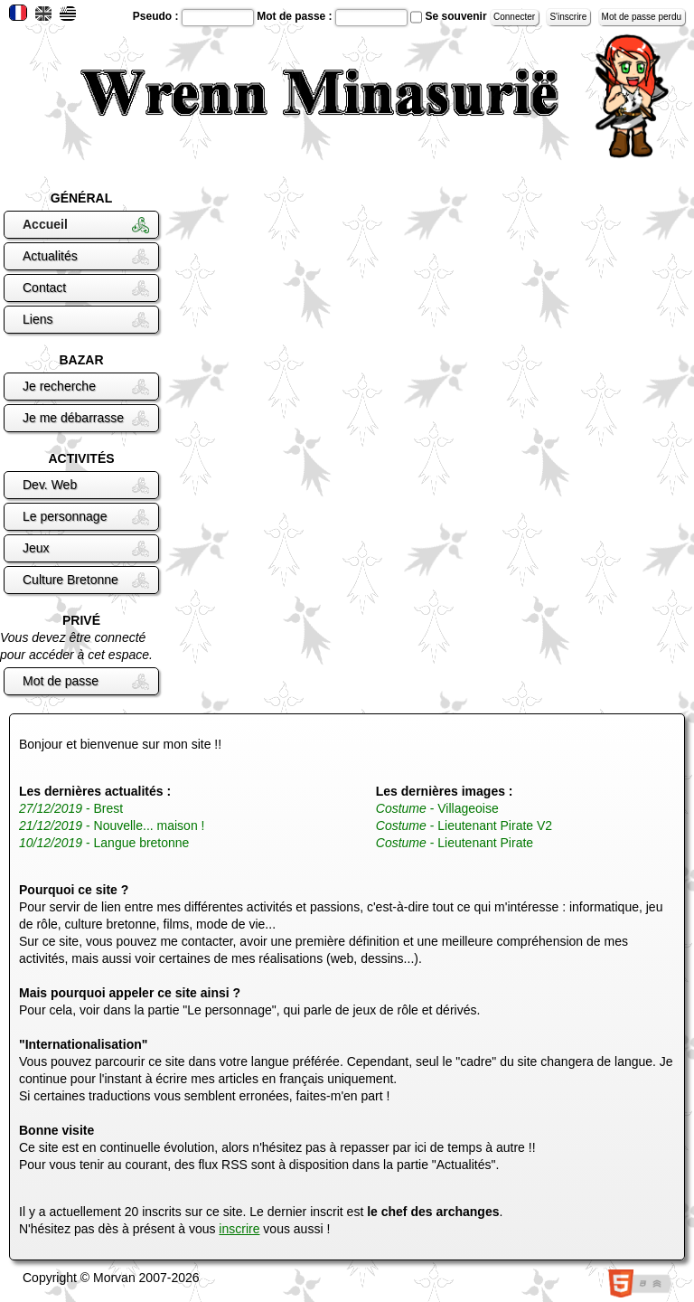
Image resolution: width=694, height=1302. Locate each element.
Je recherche (59, 386)
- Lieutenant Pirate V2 (464, 825)
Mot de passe (60, 681)
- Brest (71, 808)
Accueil (45, 224)
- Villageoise (437, 808)
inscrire (239, 1229)
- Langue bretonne (104, 842)
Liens (37, 319)
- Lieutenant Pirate (454, 842)
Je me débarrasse (73, 417)
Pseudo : (157, 16)
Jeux (36, 548)
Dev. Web (50, 484)
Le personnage (65, 516)
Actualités (50, 256)
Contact (44, 287)
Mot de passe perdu (641, 17)
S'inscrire (567, 17)
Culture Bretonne (70, 579)
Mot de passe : (296, 16)
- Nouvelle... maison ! (111, 825)
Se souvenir (456, 16)
